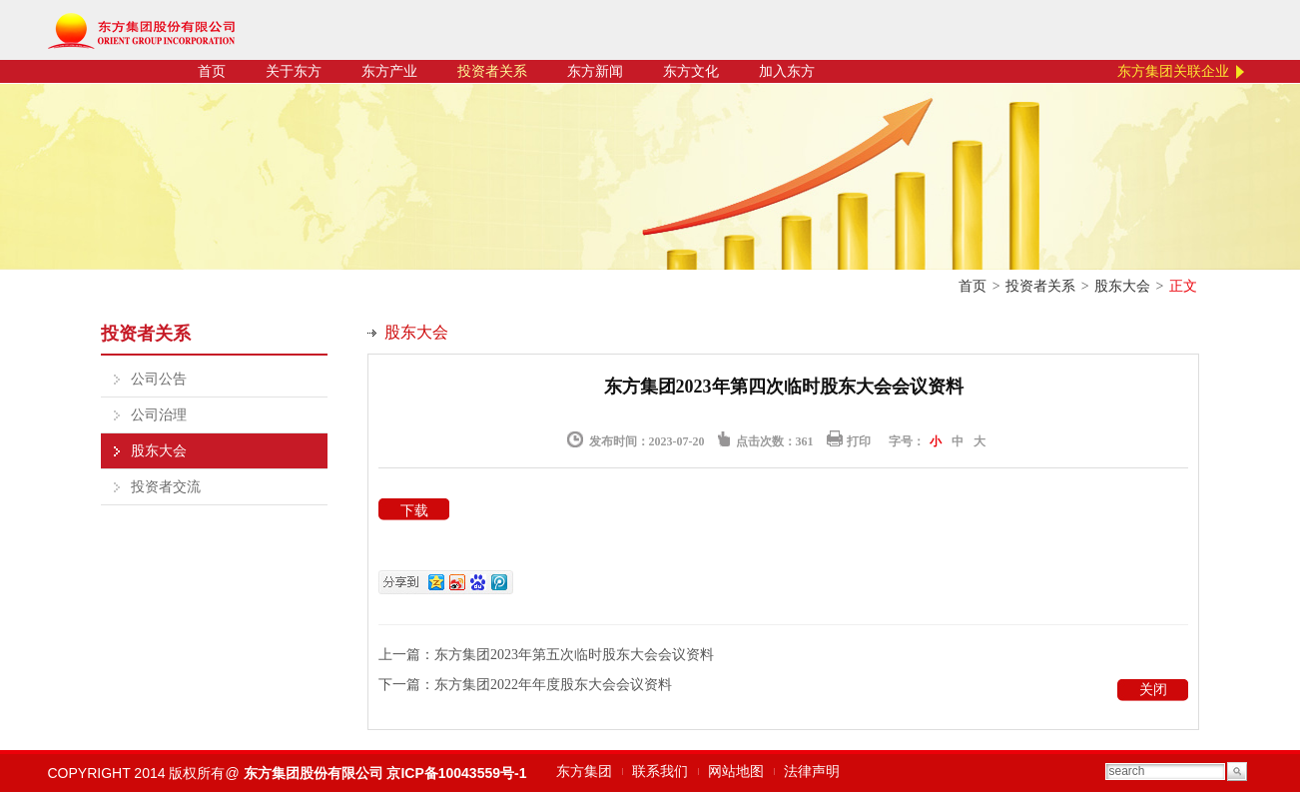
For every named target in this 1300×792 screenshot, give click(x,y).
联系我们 (660, 771)
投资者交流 (166, 486)
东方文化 (691, 71)
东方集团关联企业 (1173, 71)
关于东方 (294, 71)
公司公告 (159, 379)
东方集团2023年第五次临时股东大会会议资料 (574, 654)
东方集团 (584, 771)
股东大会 (1122, 286)
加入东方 (787, 71)
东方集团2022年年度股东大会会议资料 (553, 684)
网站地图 (736, 771)
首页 (212, 71)
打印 (859, 441)
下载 (414, 510)
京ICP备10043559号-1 (456, 773)
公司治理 (159, 414)
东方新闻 (595, 71)
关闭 (1153, 689)
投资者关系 (492, 71)
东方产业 (389, 71)
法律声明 (812, 771)
